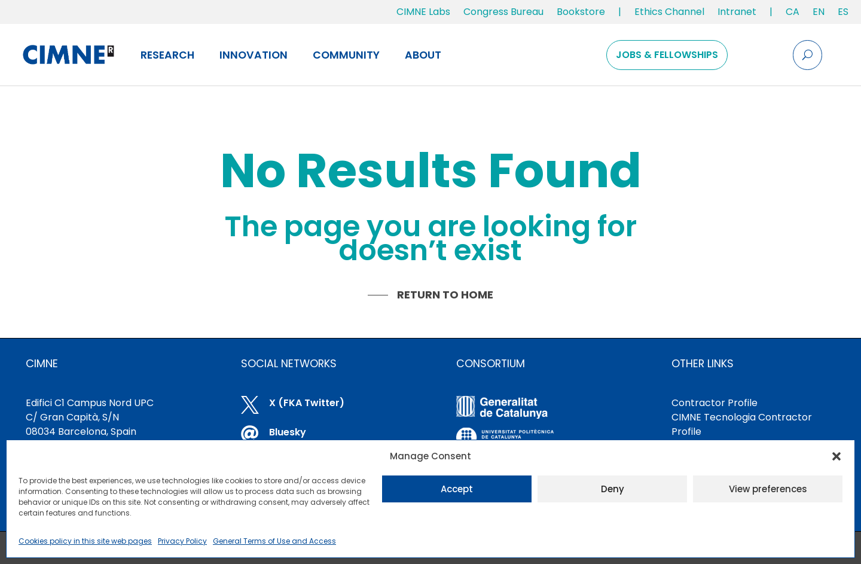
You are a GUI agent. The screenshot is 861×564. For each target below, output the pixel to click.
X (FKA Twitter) (306, 403)
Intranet (737, 12)
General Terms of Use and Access (274, 541)
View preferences (768, 489)
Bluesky (287, 432)
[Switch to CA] (792, 14)
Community (346, 55)
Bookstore (581, 12)
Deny (612, 489)
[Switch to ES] (843, 14)
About (423, 55)
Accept (457, 489)
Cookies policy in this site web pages (85, 541)
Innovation (253, 55)
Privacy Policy (182, 541)
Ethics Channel (669, 12)
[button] (836, 456)
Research (167, 55)
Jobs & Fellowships (667, 55)
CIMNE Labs (423, 12)
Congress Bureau (503, 12)
